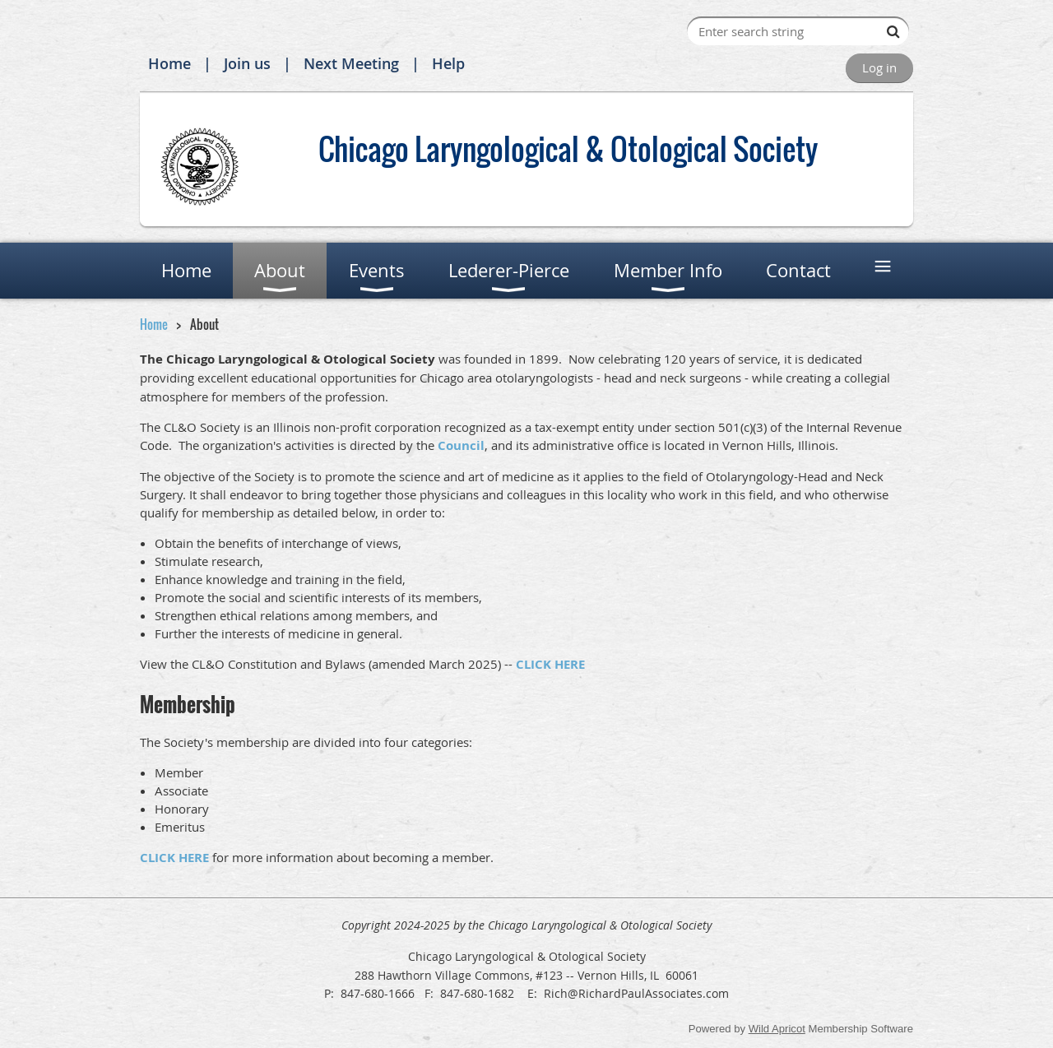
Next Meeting (351, 63)
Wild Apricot (777, 1028)
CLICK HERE (550, 664)
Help (448, 63)
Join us (247, 63)
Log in (879, 67)
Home (169, 63)
